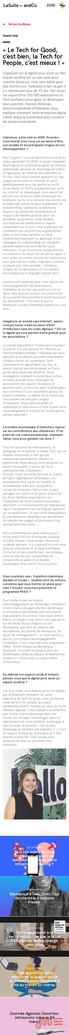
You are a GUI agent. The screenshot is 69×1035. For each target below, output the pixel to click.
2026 (51, 5)
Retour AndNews (20, 24)
